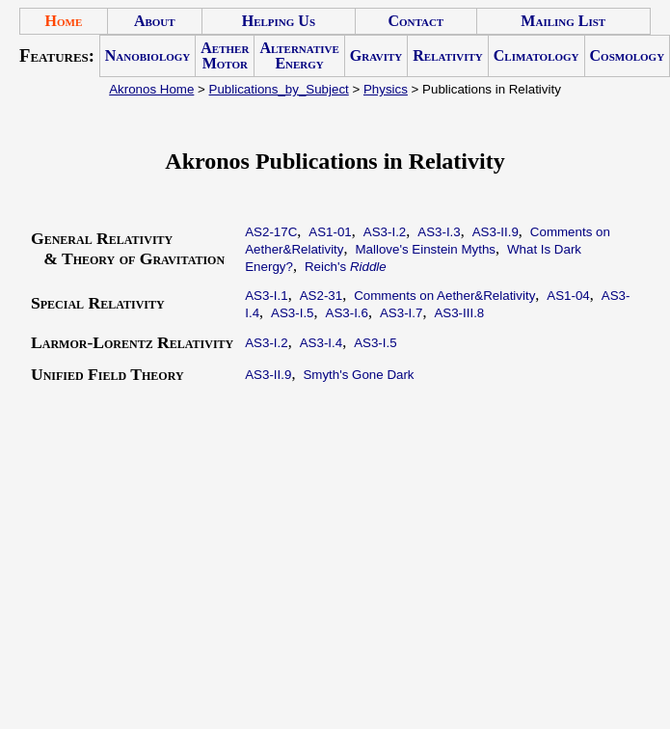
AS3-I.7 (401, 313)
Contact (415, 21)
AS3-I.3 (438, 232)
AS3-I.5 (292, 313)
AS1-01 (329, 232)
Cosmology (627, 55)
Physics (385, 89)
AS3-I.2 (384, 232)
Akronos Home (151, 89)
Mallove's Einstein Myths (425, 249)
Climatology (536, 55)
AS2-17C (271, 232)
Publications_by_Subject (279, 89)
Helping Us (278, 21)
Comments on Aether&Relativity (444, 295)
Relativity (447, 55)
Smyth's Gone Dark (358, 374)
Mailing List (563, 21)
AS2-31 (321, 295)
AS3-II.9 (495, 232)
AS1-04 (568, 295)
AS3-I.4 (321, 343)
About (154, 21)
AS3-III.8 (459, 313)
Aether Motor (225, 55)
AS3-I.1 (266, 295)
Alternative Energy (298, 55)
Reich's (346, 266)
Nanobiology (148, 55)
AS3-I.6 (347, 313)
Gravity (376, 55)
